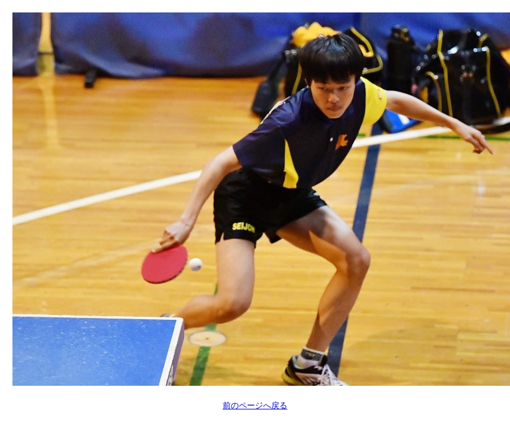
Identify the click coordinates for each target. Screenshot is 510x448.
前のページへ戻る (255, 405)
